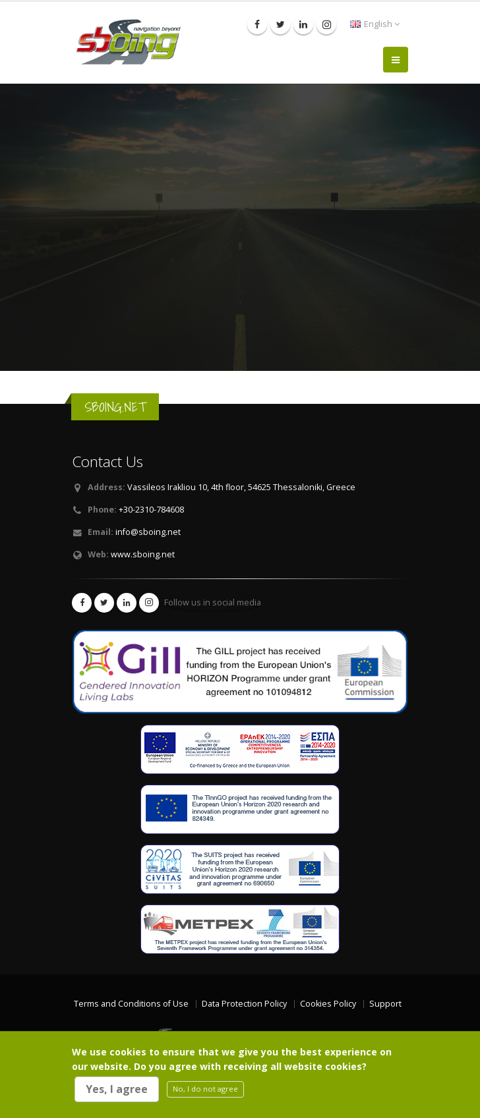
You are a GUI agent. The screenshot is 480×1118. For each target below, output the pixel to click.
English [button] (375, 24)
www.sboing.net (143, 554)
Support (385, 1003)
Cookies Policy (328, 1003)
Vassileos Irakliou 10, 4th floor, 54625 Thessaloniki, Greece (241, 487)
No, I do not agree (205, 1089)
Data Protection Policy (244, 1003)
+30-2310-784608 (151, 509)
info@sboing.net (148, 532)
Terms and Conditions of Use (131, 1003)
